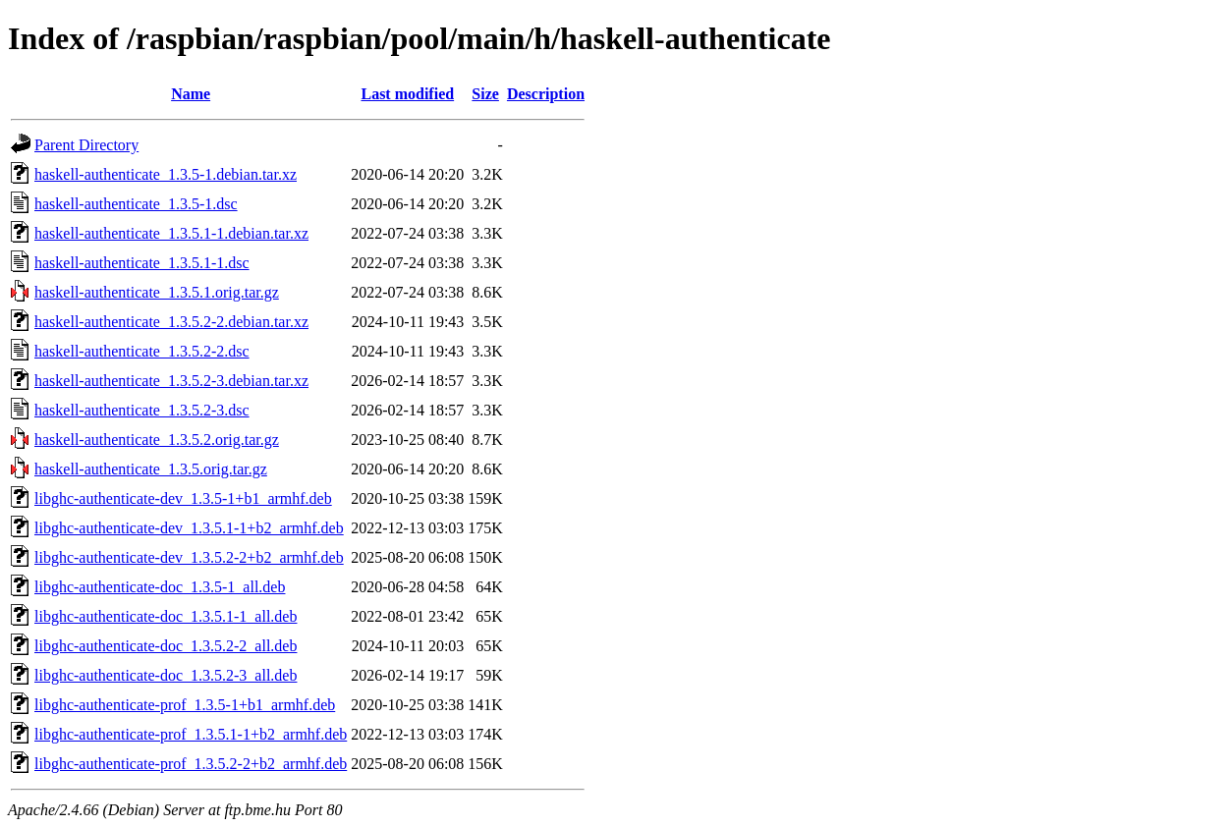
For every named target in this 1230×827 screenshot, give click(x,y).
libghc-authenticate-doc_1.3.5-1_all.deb (159, 587)
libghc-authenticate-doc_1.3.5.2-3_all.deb (165, 675)
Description (546, 93)
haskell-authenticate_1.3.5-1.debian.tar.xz (165, 174)
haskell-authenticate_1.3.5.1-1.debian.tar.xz (171, 233)
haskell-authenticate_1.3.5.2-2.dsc (142, 351)
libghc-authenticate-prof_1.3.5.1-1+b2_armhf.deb (190, 734)
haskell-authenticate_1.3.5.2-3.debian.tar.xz (171, 380)
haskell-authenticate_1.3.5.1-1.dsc (142, 262)
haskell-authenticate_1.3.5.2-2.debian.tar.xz (171, 321)
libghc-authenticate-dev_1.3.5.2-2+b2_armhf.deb (189, 557)
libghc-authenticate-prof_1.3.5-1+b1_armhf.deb (184, 704)
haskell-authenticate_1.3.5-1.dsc (136, 203)
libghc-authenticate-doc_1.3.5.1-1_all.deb (165, 616)
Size (485, 93)
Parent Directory (86, 145)
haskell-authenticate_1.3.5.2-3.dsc (142, 410)
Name (190, 93)
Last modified (407, 93)
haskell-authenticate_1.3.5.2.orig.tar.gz (156, 439)
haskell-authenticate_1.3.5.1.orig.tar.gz (156, 292)
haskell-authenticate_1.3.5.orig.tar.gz (150, 469)
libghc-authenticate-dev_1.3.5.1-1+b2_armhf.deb (189, 528)
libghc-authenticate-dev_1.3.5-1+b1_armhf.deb (183, 498)
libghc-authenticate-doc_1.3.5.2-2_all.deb (165, 645)
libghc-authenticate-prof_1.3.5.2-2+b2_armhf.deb (190, 763)
